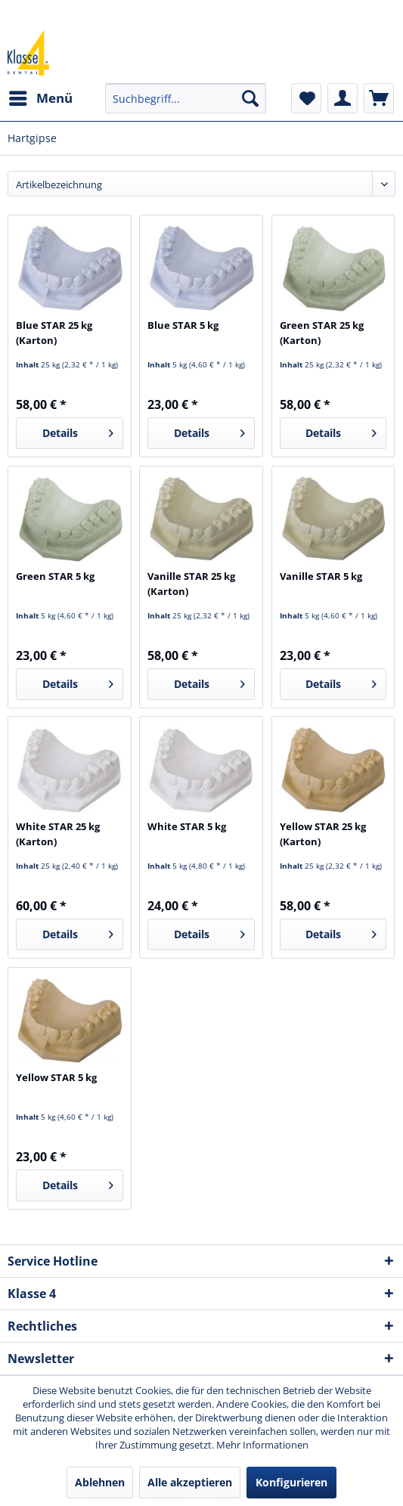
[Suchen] (250, 98)
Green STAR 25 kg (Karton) (322, 332)
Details (77, 430)
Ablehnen (100, 1482)
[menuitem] (40, 98)
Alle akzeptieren (189, 1482)
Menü (41, 96)
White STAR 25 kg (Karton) (58, 834)
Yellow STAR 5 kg (56, 1077)
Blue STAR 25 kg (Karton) (54, 332)
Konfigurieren (291, 1482)
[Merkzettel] (306, 98)
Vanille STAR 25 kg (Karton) (191, 583)
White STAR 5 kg (186, 826)
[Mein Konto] (342, 98)
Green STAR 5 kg (55, 576)
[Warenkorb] (379, 98)
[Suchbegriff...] (185, 98)
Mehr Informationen (262, 1445)
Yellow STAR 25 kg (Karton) (323, 834)
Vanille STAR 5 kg (321, 576)
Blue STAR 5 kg (183, 325)
